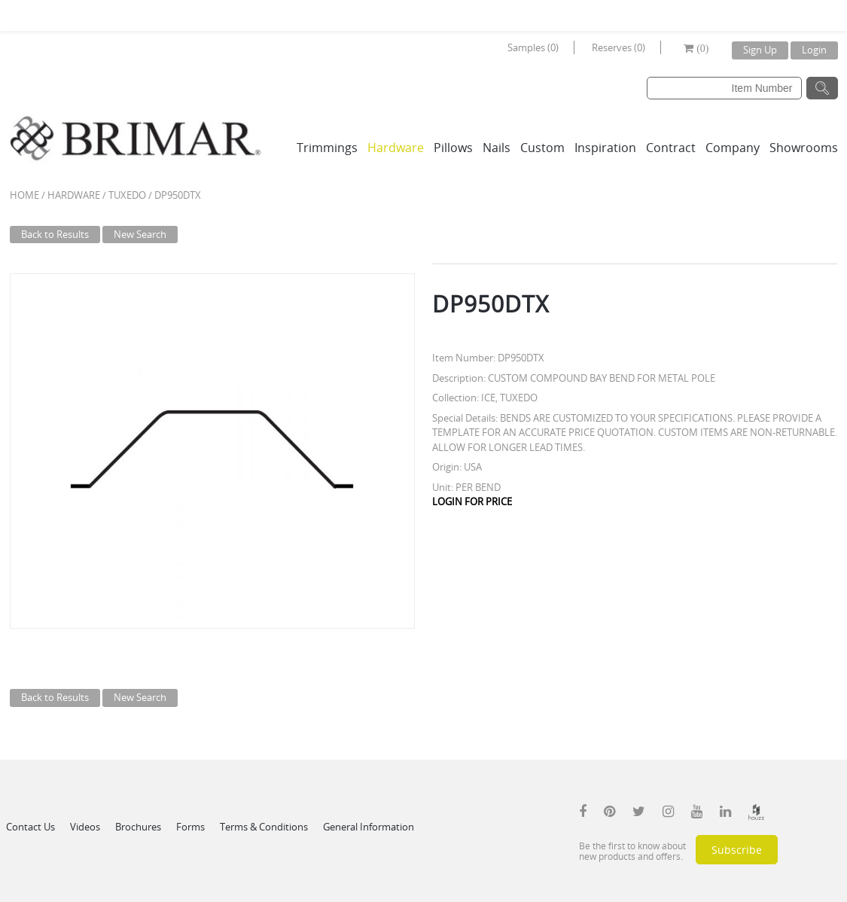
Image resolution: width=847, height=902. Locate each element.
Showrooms (803, 147)
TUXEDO (127, 195)
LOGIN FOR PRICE (472, 501)
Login (814, 49)
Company (732, 147)
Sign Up (760, 49)
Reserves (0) (618, 47)
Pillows (453, 147)
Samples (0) (533, 47)
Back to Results (55, 234)
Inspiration (605, 147)
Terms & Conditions (264, 826)
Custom (542, 147)
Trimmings (327, 147)
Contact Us (30, 826)
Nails (496, 147)
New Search (140, 234)
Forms (190, 826)
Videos (85, 826)
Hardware (395, 147)
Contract (671, 147)
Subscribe (736, 850)
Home (24, 195)
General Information (368, 826)
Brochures (138, 826)
